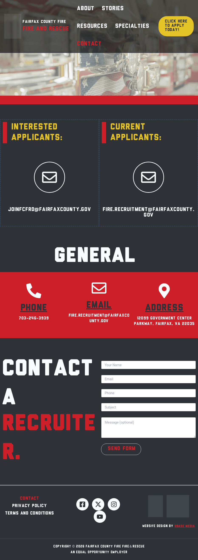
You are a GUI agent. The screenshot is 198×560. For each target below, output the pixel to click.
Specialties (126, 31)
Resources (90, 31)
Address (164, 308)
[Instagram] (114, 504)
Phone (33, 308)
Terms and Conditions (29, 515)
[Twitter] (98, 504)
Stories (106, 10)
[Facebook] (82, 504)
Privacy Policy (29, 507)
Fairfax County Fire (44, 26)
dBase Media (184, 526)
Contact (87, 51)
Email (49, 201)
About (83, 10)
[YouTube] (100, 516)
